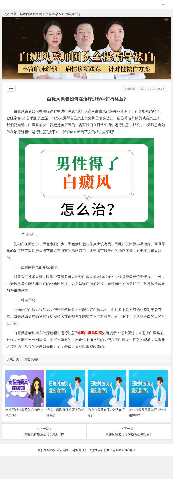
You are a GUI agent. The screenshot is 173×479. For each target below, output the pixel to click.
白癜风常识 (53, 14)
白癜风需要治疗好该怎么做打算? (129, 434)
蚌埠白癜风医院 (31, 14)
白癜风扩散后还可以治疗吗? (44, 434)
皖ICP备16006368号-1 (120, 450)
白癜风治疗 (73, 14)
